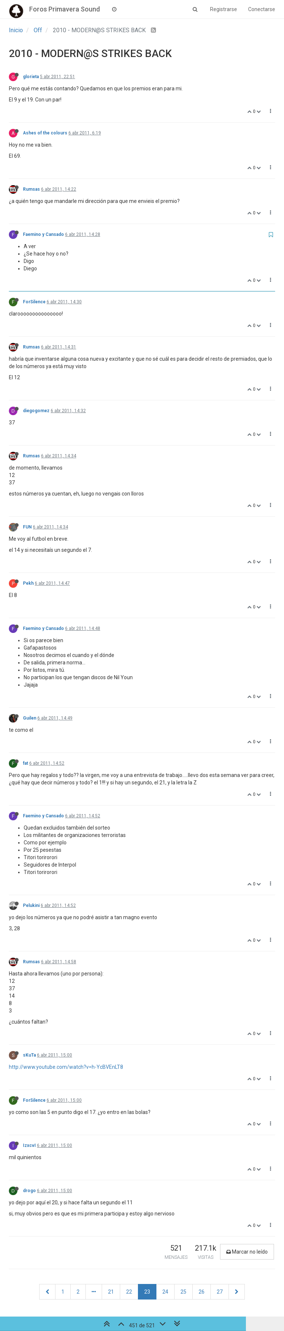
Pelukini (31, 905)
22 (129, 1292)
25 (183, 1292)
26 (201, 1292)
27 (220, 1292)
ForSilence (34, 301)
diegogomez (36, 410)
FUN (27, 527)
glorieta (31, 76)
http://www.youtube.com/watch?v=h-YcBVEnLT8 (66, 1067)
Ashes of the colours (45, 133)
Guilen (29, 718)
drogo (29, 1190)
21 (111, 1292)
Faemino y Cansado (43, 234)
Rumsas (31, 189)
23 (147, 1292)
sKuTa (29, 1055)
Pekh (28, 583)
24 (165, 1292)
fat (25, 763)
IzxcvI (29, 1145)
